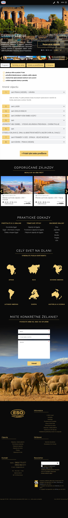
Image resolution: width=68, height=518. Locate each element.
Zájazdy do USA (17, 469)
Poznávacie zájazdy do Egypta (34, 246)
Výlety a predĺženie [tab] (35, 82)
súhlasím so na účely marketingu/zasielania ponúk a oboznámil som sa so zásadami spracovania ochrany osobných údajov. (50, 486)
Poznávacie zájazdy (17, 460)
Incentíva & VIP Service (50, 446)
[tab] (34, 109)
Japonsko (57, 246)
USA (56, 257)
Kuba (56, 249)
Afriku (56, 506)
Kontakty (50, 434)
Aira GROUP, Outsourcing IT (61, 515)
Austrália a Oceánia (57, 321)
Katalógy (50, 436)
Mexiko (56, 252)
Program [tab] (5, 82)
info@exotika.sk (20, 483)
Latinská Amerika (11, 321)
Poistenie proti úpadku (50, 438)
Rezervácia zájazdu (51, 44)
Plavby (18, 467)
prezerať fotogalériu (58, 74)
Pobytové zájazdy (18, 462)
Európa (34, 321)
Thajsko (56, 254)
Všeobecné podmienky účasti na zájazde (50, 448)
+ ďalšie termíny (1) (8, 220)
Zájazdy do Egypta (34, 244)
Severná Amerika (56, 296)
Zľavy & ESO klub (50, 440)
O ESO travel (50, 432)
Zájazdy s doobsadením (50, 444)
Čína (56, 244)
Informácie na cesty (50, 442)
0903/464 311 (20, 482)
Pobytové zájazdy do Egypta (34, 249)
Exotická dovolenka (50, 458)
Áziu (55, 499)
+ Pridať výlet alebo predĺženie (34, 170)
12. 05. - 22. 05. (10, 219)
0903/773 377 (20, 479)
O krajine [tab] (50, 82)
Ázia (34, 296)
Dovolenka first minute (50, 460)
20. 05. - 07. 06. (43, 219)
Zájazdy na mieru (18, 464)
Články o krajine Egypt (11, 249)
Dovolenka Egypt (11, 244)
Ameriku (57, 502)
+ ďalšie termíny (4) (41, 220)
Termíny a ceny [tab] (18, 82)
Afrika (11, 296)
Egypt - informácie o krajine (11, 246)
